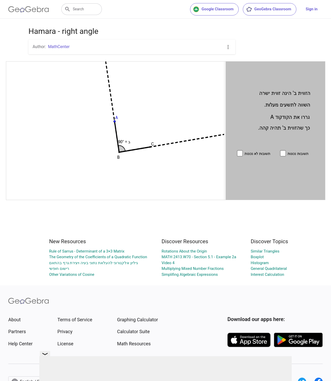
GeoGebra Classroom (268, 9)
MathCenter (59, 46)
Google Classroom (213, 9)
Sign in (312, 9)
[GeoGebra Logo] (28, 9)
